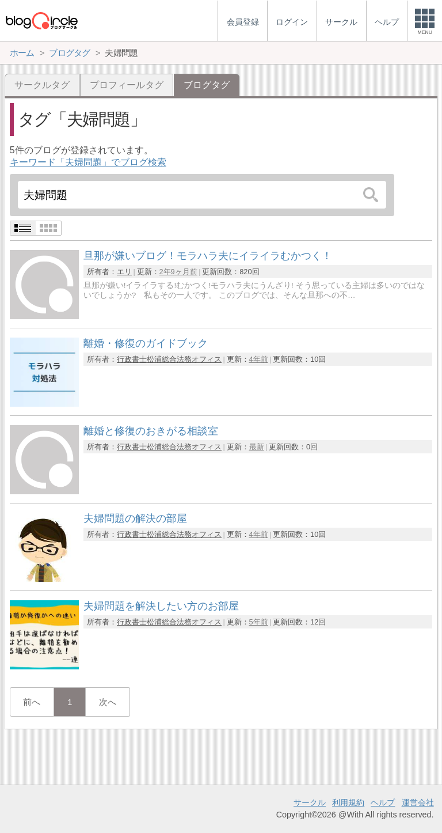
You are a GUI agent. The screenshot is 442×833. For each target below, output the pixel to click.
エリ (124, 271)
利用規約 (348, 802)
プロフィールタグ (126, 85)
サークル (310, 802)
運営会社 (418, 802)
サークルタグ (42, 85)
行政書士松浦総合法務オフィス (169, 359)
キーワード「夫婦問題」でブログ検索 (88, 162)
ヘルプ (383, 802)
